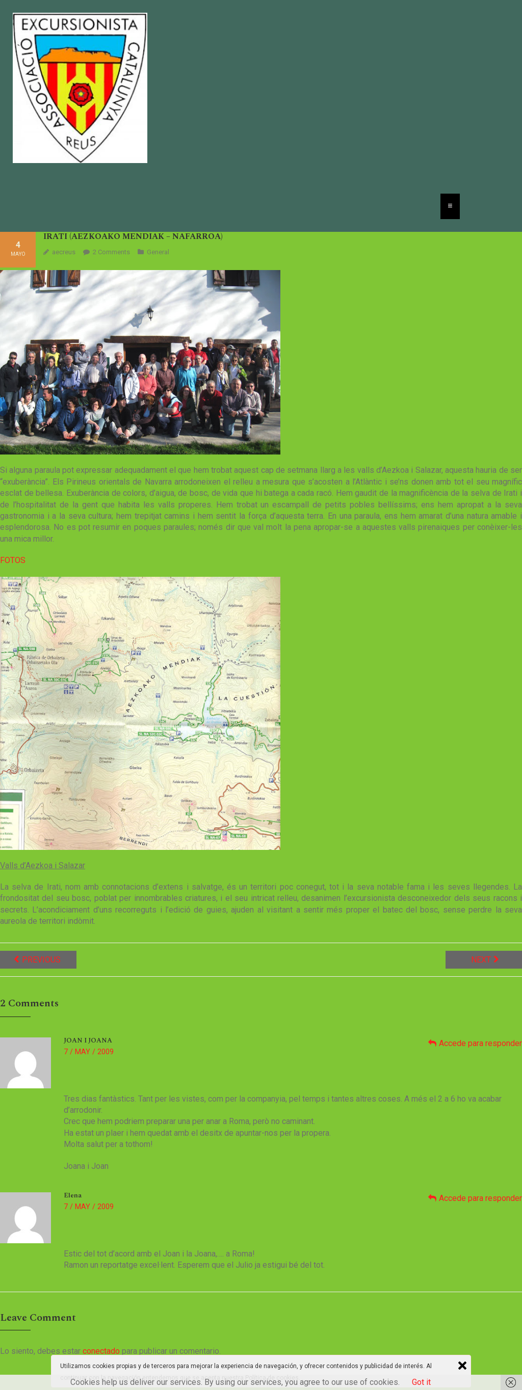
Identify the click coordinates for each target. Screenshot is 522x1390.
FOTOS (12, 560)
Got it (421, 1382)
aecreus (63, 252)
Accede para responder (480, 1043)
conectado (101, 1351)
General (158, 252)
